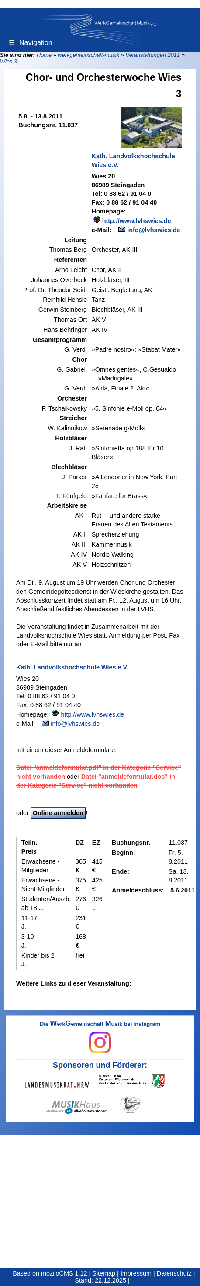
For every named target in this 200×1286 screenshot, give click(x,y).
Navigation (30, 42)
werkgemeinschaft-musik (88, 55)
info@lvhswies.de (153, 230)
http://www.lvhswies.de (136, 220)
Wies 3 (8, 61)
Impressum (136, 1273)
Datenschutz (174, 1273)
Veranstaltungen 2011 (152, 55)
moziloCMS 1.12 (64, 1273)
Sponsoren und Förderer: (100, 1065)
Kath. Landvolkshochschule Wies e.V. (133, 160)
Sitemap (103, 1273)
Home (44, 55)
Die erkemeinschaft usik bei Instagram (100, 1037)
